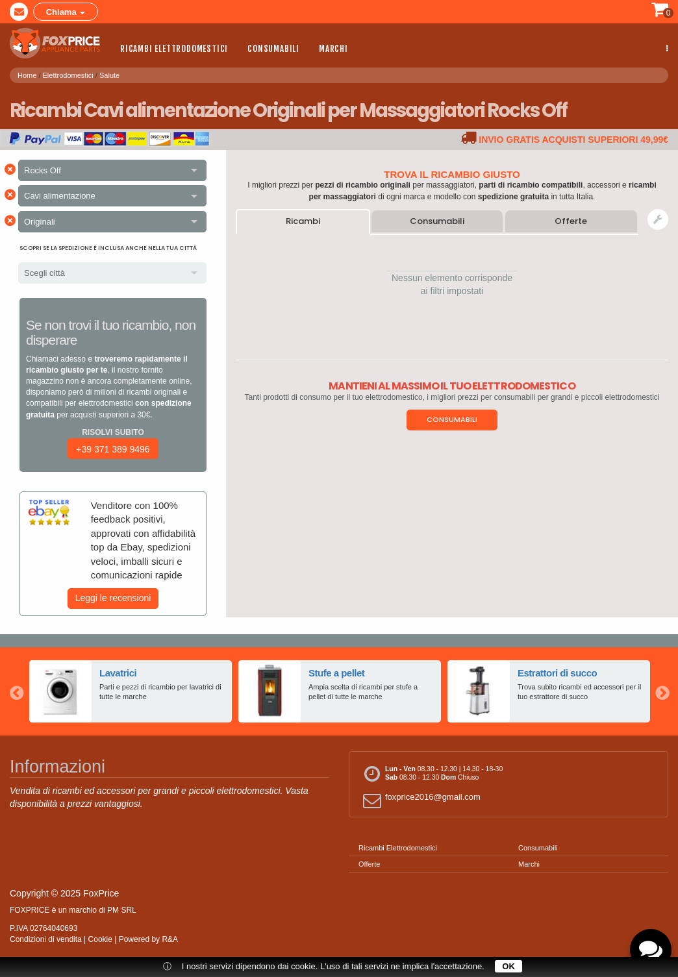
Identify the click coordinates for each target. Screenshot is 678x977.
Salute (109, 74)
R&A (170, 939)
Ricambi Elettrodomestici (174, 48)
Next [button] (661, 691)
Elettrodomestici (68, 74)
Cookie (100, 939)
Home (27, 74)
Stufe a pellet (336, 672)
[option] (130, 691)
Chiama (66, 12)
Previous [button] (16, 691)
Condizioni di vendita (46, 939)
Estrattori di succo (557, 672)
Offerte (571, 221)
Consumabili (273, 48)
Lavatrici (117, 672)
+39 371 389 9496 (112, 449)
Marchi (333, 48)
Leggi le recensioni (113, 598)
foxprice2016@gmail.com (420, 800)
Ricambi (303, 221)
